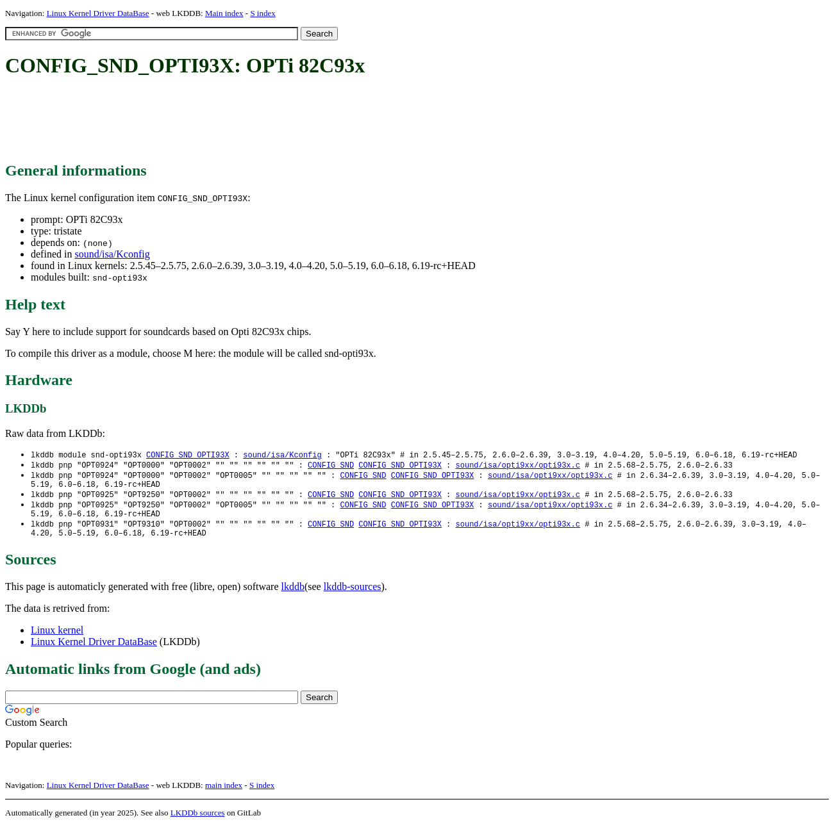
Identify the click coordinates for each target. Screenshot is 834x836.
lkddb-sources (352, 596)
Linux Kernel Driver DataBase (98, 13)
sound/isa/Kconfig (111, 254)
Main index (224, 13)
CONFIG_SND (331, 466)
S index (262, 13)
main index (223, 794)
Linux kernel (57, 639)
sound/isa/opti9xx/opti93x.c (517, 466)
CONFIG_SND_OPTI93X (187, 455)
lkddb (292, 596)
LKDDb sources (198, 822)
